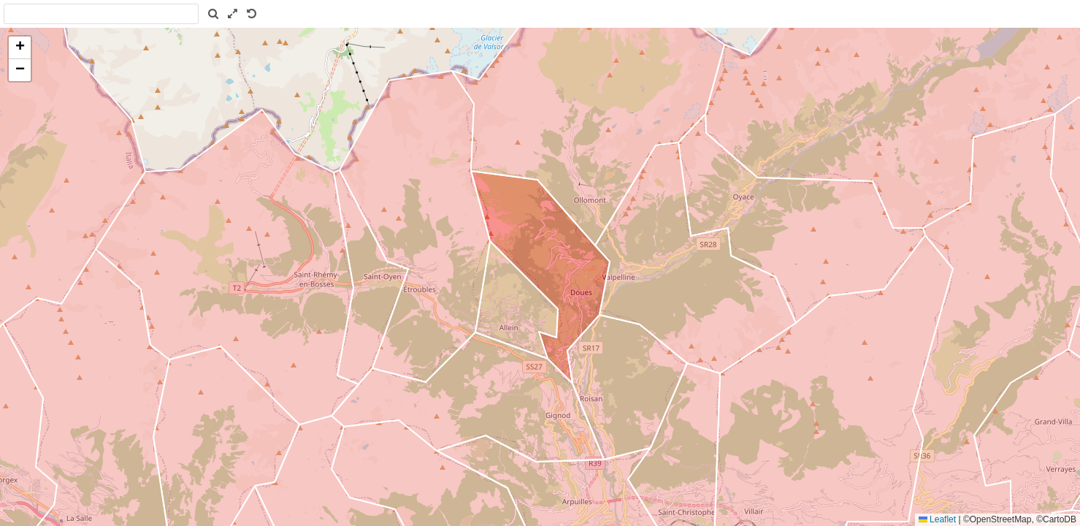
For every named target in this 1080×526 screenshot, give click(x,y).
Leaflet (937, 519)
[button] (20, 48)
